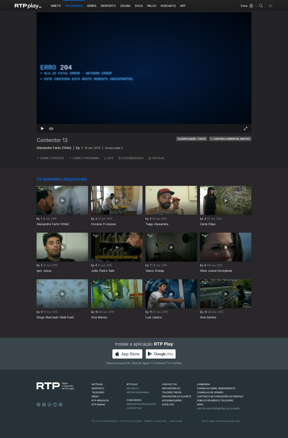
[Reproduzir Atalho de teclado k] (42, 128)
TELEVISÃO (98, 392)
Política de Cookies (130, 421)
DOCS (139, 6)
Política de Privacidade (104, 421)
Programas (74, 6)
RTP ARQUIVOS (100, 400)
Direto (56, 6)
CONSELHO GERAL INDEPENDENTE (216, 388)
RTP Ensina (98, 404)
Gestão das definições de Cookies (218, 408)
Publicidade (176, 421)
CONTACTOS (169, 384)
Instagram (50, 405)
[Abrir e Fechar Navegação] (270, 6)
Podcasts (168, 6)
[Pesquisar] (261, 5)
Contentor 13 (52, 140)
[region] (144, 72)
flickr (61, 405)
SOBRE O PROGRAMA (84, 158)
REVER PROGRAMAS (138, 392)
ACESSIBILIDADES (130, 158)
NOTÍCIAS (97, 384)
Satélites (168, 404)
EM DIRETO (133, 388)
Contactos (134, 408)
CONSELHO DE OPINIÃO (210, 392)
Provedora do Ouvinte (176, 396)
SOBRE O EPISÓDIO (50, 158)
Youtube (55, 405)
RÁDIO (95, 396)
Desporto (108, 6)
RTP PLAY (132, 384)
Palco (151, 6)
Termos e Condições (155, 421)
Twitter (44, 405)
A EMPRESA (203, 384)
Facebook (39, 405)
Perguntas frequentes (141, 404)
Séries (91, 6)
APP (182, 6)
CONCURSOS (134, 400)
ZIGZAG (125, 6)
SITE (108, 158)
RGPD (200, 404)
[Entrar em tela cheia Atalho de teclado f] (245, 128)
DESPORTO (98, 388)
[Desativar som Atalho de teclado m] (51, 128)
